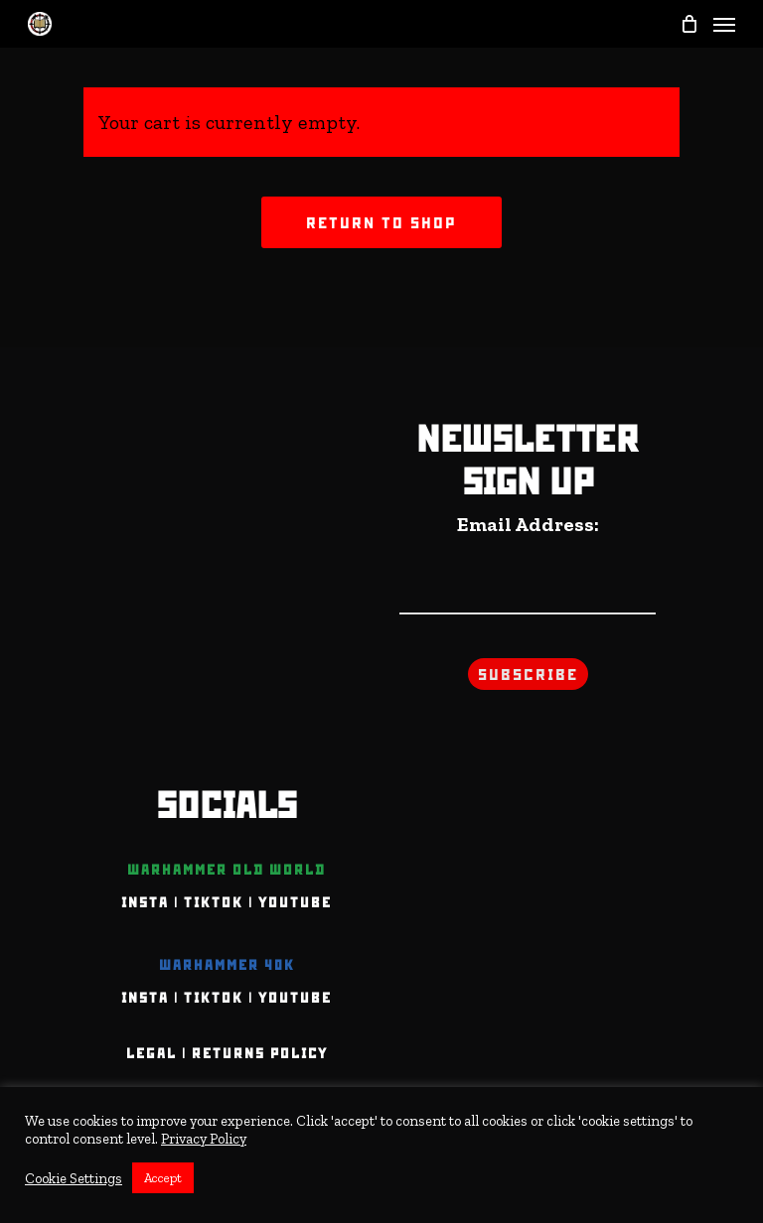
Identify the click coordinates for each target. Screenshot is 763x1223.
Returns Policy (260, 1053)
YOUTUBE (295, 902)
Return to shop (381, 222)
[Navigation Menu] (724, 24)
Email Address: (528, 524)
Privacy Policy (203, 1139)
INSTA (145, 902)
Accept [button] (163, 1177)
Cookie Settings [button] (73, 1178)
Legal (151, 1053)
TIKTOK (213, 902)
